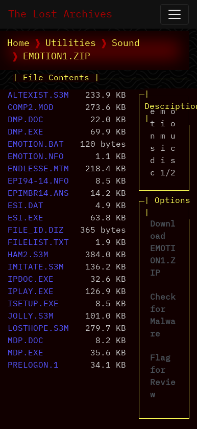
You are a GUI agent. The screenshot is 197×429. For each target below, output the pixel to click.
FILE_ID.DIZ (36, 231)
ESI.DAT (25, 206)
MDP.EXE (25, 353)
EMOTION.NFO (36, 157)
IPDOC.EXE (31, 280)
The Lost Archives (60, 14)
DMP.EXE (25, 132)
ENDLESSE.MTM (38, 169)
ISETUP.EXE (33, 304)
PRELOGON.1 (33, 366)
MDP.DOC (25, 341)
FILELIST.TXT (38, 243)
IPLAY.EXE (31, 292)
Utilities (70, 43)
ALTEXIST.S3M (38, 96)
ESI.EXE (25, 218)
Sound (126, 43)
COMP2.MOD (31, 108)
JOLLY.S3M (31, 316)
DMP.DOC (25, 120)
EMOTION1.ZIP (56, 56)
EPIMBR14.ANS (38, 194)
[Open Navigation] (174, 14)
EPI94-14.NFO (38, 181)
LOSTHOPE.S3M (38, 329)
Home (18, 43)
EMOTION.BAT (36, 145)
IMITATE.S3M (36, 267)
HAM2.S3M (28, 255)
